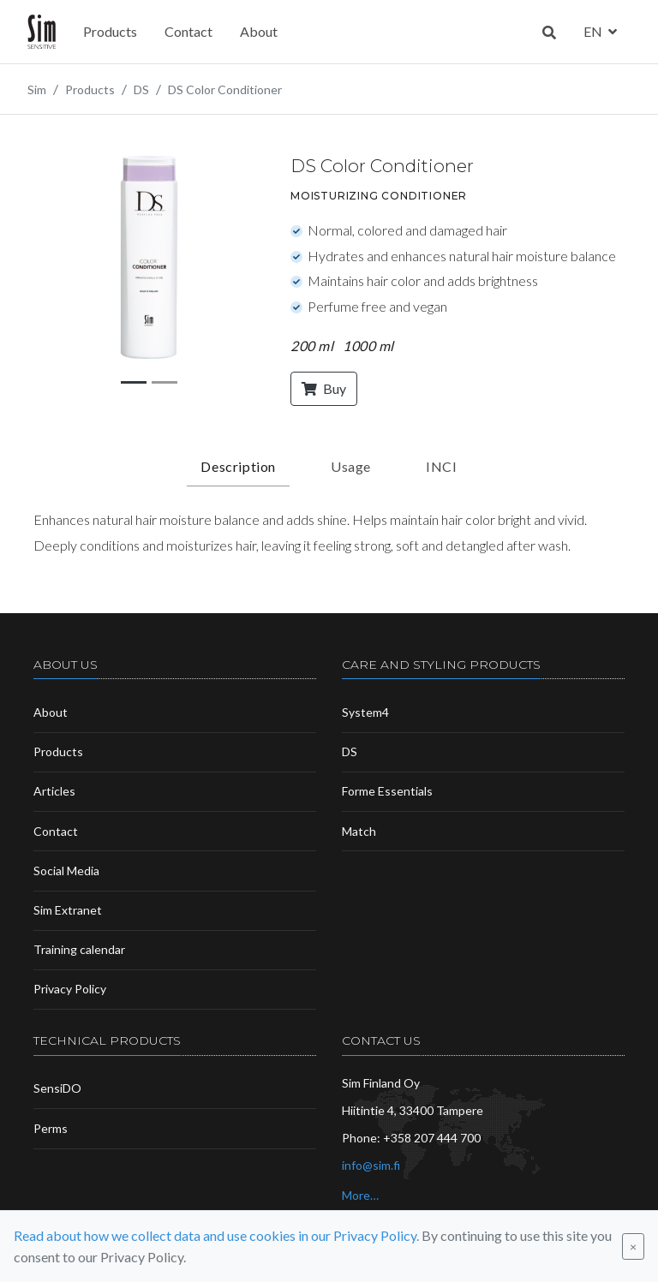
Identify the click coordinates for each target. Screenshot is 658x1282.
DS (349, 751)
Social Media (66, 870)
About (259, 31)
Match (359, 831)
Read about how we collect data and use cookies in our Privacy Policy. (216, 1235)
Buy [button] (324, 388)
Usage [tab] (351, 466)
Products (110, 31)
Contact (188, 31)
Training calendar (79, 949)
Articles (54, 791)
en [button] (594, 31)
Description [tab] (238, 466)
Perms (50, 1128)
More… (360, 1195)
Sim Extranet (67, 910)
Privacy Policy (69, 988)
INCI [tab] (441, 466)
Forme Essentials (387, 791)
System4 (365, 712)
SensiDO (57, 1088)
